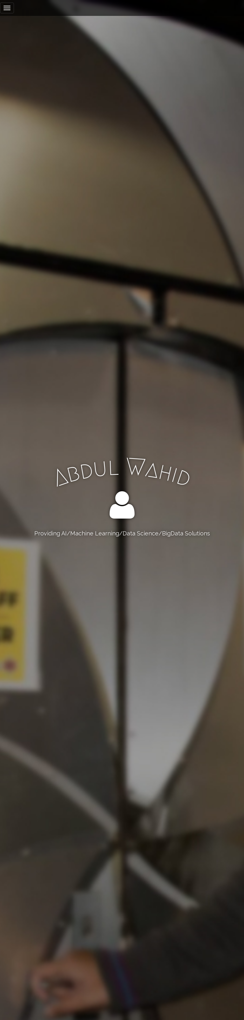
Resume (122, 559)
